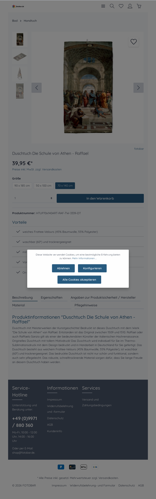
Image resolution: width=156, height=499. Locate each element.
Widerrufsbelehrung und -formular (60, 409)
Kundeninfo (54, 431)
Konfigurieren (92, 270)
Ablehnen (63, 270)
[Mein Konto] (130, 6)
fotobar (139, 149)
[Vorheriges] (36, 88)
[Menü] (103, 6)
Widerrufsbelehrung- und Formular (92, 485)
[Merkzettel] (121, 6)
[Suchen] (112, 6)
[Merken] (134, 42)
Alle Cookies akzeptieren (79, 281)
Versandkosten (108, 478)
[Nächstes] (138, 88)
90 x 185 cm (22, 185)
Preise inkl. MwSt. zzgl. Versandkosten (37, 169)
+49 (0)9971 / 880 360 (24, 421)
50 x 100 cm (43, 185)
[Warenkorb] (139, 6)
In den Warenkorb (100, 198)
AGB (50, 424)
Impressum (54, 399)
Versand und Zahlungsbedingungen (97, 402)
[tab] (25, 297)
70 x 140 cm (65, 185)
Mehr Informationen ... (84, 260)
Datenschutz (55, 418)
